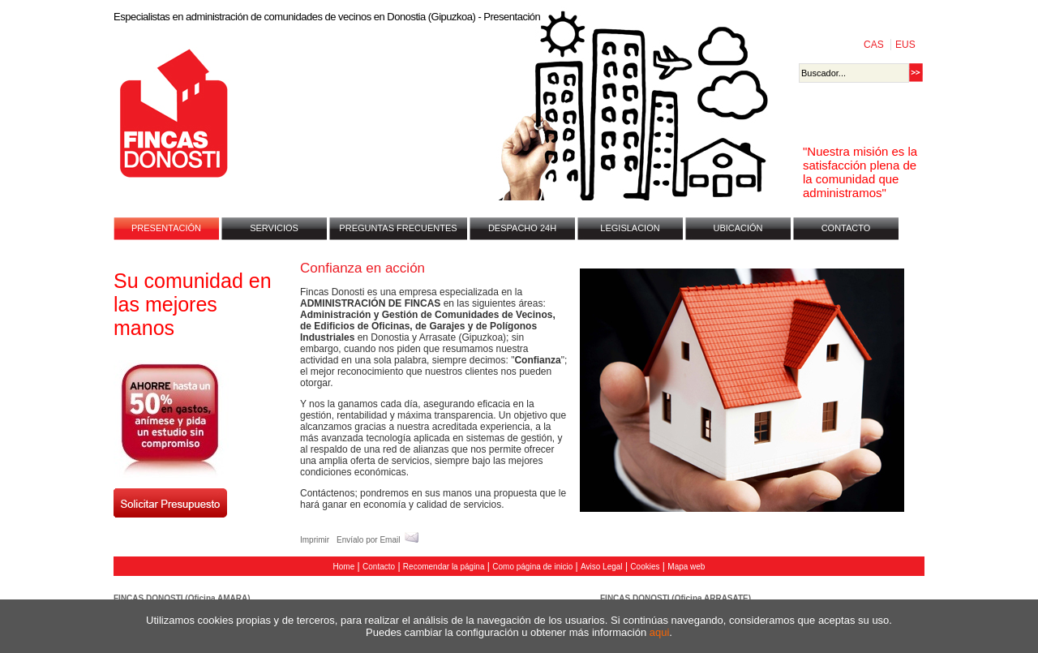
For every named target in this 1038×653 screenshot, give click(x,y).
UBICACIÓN (737, 228)
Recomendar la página (444, 566)
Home (344, 566)
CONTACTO (846, 228)
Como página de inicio (532, 566)
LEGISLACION (629, 228)
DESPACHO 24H (522, 228)
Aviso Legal (602, 566)
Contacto (378, 566)
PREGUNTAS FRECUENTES (398, 228)
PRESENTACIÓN (166, 228)
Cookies (644, 566)
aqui (660, 632)
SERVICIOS (274, 228)
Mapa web (686, 566)
